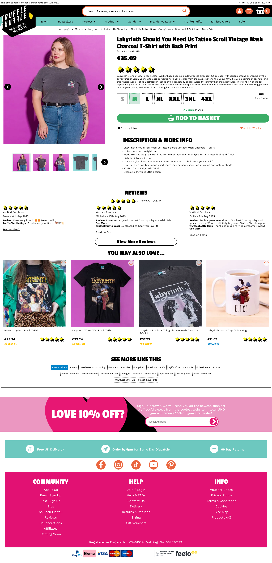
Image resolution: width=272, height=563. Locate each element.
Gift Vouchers (136, 523)
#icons (216, 367)
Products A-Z (221, 517)
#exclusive (150, 373)
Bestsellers (65, 21)
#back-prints (183, 373)
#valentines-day (109, 373)
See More (101, 223)
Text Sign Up (50, 500)
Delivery (136, 506)
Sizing (136, 517)
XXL (174, 99)
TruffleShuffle (193, 21)
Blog (50, 506)
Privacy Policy (221, 495)
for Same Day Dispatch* (136, 449)
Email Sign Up (50, 495)
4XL (206, 99)
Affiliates (50, 528)
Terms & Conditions (221, 500)
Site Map (221, 512)
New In (44, 21)
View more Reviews (136, 241)
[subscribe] (213, 421)
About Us (51, 489)
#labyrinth (138, 367)
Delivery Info (127, 128)
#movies (125, 367)
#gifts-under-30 (202, 373)
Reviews (51, 517)
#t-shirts (152, 367)
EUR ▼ (266, 2)
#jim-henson (166, 373)
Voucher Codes (221, 489)
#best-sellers (59, 367)
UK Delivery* (45, 449)
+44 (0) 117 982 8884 (248, 2)
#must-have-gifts (147, 380)
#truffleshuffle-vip (125, 380)
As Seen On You (50, 512)
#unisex (137, 373)
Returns (227, 449)
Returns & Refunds (136, 512)
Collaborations (51, 523)
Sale (242, 21)
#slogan (126, 373)
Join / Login (136, 489)
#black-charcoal (70, 373)
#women (113, 367)
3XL (190, 99)
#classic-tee (203, 367)
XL (159, 99)
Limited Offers (220, 21)
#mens (74, 367)
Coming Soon (51, 534)
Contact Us (136, 500)
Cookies (221, 506)
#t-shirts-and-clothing (93, 367)
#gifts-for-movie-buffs (181, 367)
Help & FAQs (136, 495)
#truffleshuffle (90, 373)
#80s (162, 367)
